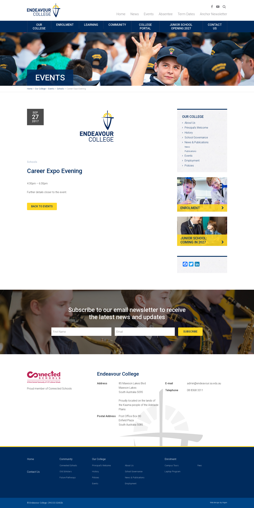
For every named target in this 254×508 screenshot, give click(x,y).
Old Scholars (66, 471)
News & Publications (196, 142)
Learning (91, 24)
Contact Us (215, 26)
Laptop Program (172, 471)
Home (120, 14)
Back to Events (42, 206)
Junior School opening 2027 (181, 26)
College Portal (145, 26)
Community (117, 24)
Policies (189, 165)
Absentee (166, 14)
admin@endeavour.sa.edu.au (204, 383)
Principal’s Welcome (196, 127)
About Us (190, 122)
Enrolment (65, 24)
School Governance (196, 137)
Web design (214, 502)
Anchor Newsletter (213, 14)
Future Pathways (68, 477)
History (189, 132)
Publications (190, 151)
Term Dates (186, 14)
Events (149, 14)
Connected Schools (68, 465)
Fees (199, 465)
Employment (192, 160)
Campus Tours (172, 465)
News (134, 14)
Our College (39, 26)
